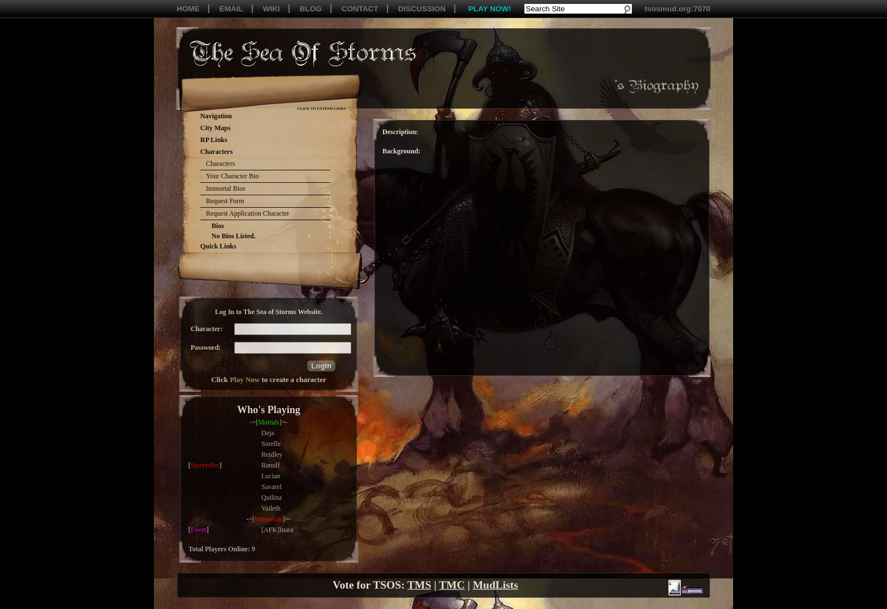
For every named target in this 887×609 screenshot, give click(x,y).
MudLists (495, 585)
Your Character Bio (232, 176)
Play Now (245, 379)
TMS (419, 585)
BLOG (311, 9)
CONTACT (360, 9)
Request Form (225, 201)
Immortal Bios (226, 188)
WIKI (271, 9)
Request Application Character (247, 213)
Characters (220, 164)
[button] (321, 366)
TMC (452, 585)
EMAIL (231, 9)
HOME (188, 9)
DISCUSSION (422, 9)
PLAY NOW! (489, 9)
